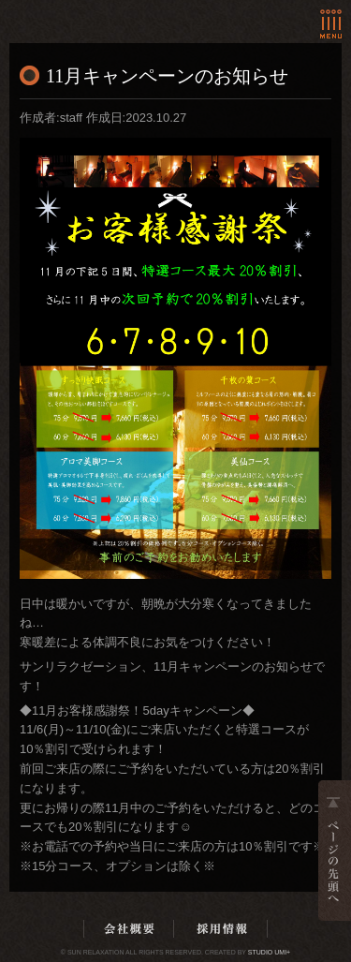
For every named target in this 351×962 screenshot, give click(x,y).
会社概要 (129, 929)
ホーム (88, 12)
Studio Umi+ (269, 952)
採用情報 (222, 929)
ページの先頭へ (334, 850)
